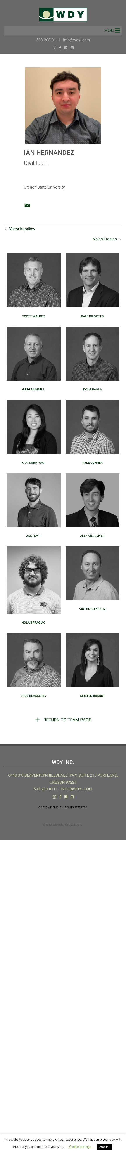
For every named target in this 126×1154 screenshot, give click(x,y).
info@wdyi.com (76, 40)
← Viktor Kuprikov (19, 229)
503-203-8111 (48, 40)
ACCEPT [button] (104, 1147)
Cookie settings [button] (80, 1147)
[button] (109, 30)
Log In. (78, 824)
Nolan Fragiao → (107, 239)
